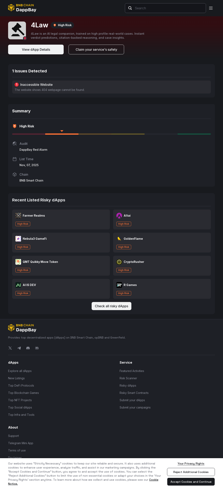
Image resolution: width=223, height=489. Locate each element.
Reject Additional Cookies (191, 472)
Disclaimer (15, 457)
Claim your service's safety (96, 49)
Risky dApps (128, 385)
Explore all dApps (20, 371)
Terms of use (17, 450)
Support (13, 435)
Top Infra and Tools (21, 414)
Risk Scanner (128, 378)
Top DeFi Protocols (21, 385)
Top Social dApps (20, 407)
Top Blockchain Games (23, 392)
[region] (111, 473)
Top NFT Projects (20, 400)
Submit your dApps (132, 400)
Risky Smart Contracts (134, 392)
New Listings (16, 378)
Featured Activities (132, 371)
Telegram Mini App (20, 443)
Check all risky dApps (111, 306)
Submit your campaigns (135, 407)
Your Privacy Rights (191, 463)
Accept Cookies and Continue (190, 482)
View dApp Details (36, 49)
